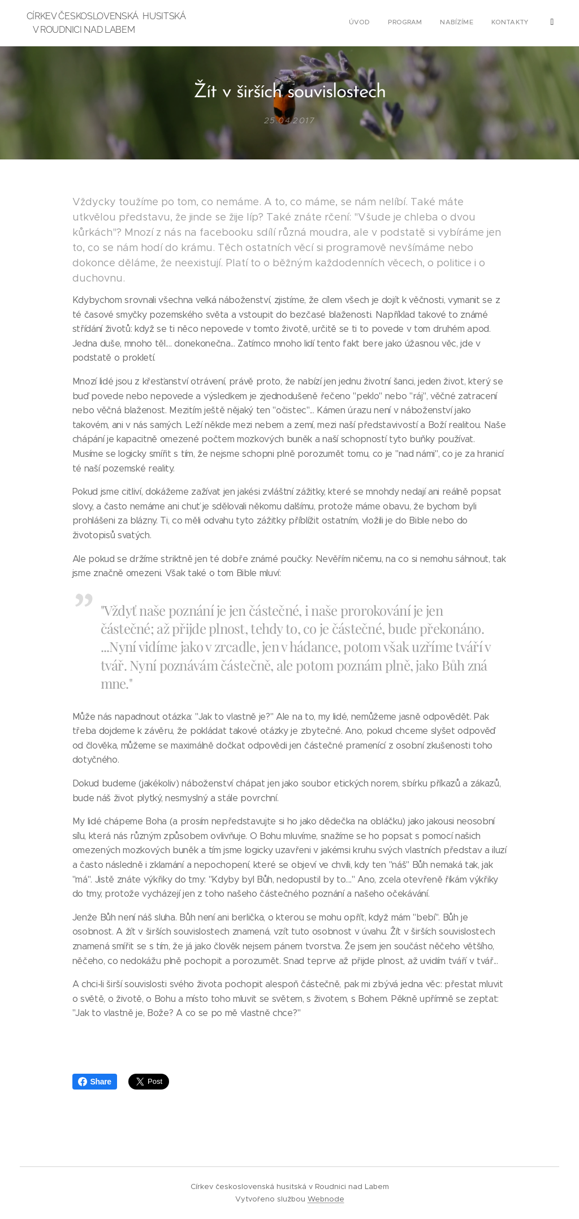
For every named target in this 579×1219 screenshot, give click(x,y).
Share (94, 1081)
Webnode (326, 1199)
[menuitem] (472, 23)
